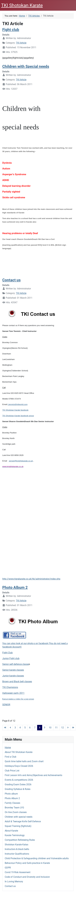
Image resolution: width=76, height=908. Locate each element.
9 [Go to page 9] (44, 727)
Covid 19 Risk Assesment (17, 872)
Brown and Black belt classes (17, 681)
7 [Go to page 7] (34, 727)
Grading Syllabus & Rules (17, 789)
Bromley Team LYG (14, 807)
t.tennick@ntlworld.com (17, 404)
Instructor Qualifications (17, 853)
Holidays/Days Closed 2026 (19, 766)
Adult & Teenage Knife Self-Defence (23, 821)
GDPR (8, 867)
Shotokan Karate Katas (16, 844)
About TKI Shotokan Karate (18, 752)
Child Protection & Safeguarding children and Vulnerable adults (37, 858)
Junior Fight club (10, 658)
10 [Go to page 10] (50, 727)
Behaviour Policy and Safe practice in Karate (27, 863)
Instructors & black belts (17, 849)
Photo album (11, 793)
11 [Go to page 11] (56, 727)
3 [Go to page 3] (15, 727)
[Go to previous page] (10, 727)
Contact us (10, 886)
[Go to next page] (67, 727)
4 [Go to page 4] (20, 727)
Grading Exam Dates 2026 (18, 784)
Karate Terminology (15, 835)
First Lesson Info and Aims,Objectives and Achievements (33, 775)
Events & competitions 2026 (19, 779)
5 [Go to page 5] (25, 727)
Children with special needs (18, 816)
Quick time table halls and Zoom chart (24, 761)
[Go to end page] (73, 727)
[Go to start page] (5, 727)
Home (8, 747)
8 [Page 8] (39, 727)
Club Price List (12, 770)
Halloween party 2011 (13, 693)
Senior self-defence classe (15, 664)
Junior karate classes (13, 675)
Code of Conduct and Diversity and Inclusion (27, 877)
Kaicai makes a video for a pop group (18, 699)
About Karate (11, 830)
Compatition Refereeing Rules (20, 840)
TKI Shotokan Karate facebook (15, 410)
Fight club (10, 29)
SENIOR (6, 704)
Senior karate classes (13, 670)
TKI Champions (10, 687)
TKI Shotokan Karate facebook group (18, 416)
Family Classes (12, 803)
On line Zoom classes (16, 812)
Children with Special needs (25, 66)
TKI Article (21, 42)
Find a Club (10, 756)
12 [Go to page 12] (62, 727)
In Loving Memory (14, 881)
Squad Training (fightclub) (18, 826)
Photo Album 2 (12, 798)
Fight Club (7, 652)
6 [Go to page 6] (30, 727)
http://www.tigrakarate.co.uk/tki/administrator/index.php (31, 578)
